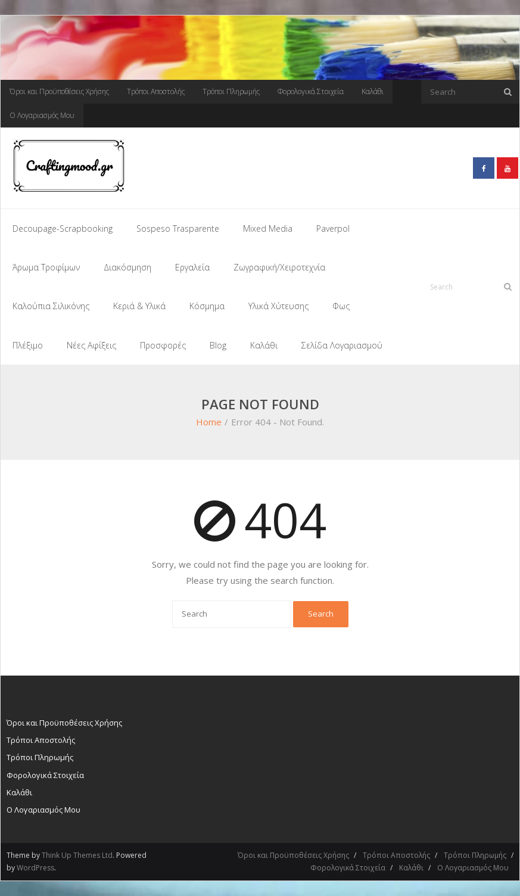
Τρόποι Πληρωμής (231, 91)
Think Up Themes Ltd (77, 855)
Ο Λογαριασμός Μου (42, 115)
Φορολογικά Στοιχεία (311, 91)
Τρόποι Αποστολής (156, 91)
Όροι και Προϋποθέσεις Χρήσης (59, 91)
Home (209, 422)
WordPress (35, 868)
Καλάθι (373, 91)
